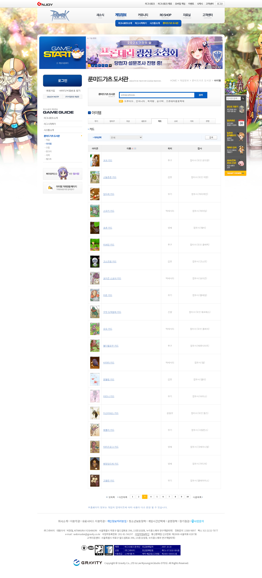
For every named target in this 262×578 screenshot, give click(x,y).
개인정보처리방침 (117, 521)
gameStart (62, 49)
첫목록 (111, 496)
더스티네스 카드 (110, 413)
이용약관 (75, 521)
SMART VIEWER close (236, 174)
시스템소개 (154, 23)
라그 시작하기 (140, 23)
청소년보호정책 (137, 521)
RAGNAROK (59, 16)
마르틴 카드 (108, 244)
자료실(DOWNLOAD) (186, 15)
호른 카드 (107, 227)
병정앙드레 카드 (110, 463)
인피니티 (140, 101)
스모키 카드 (108, 210)
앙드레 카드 (108, 194)
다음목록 (197, 496)
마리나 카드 (108, 396)
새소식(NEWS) (100, 15)
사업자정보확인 (142, 534)
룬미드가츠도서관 (62, 136)
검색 (243, 98)
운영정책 (172, 521)
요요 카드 (107, 328)
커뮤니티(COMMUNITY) (143, 15)
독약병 (150, 101)
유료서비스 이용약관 (93, 521)
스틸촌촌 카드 (109, 177)
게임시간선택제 (156, 521)
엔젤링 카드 (108, 379)
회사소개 (63, 521)
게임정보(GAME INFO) (121, 15)
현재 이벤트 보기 (110, 65)
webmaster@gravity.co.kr (86, 534)
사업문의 (199, 521)
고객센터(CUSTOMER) (207, 15)
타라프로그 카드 (110, 446)
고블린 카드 (108, 480)
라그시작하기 (62, 124)
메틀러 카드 (108, 429)
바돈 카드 (107, 295)
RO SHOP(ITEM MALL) (165, 15)
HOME (173, 80)
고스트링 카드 (109, 261)
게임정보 (184, 80)
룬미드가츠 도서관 (171, 23)
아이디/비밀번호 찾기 (69, 90)
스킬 (62, 147)
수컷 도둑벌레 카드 (112, 312)
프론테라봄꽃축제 (175, 101)
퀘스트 (62, 159)
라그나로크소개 (124, 23)
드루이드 (128, 101)
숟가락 (160, 101)
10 (188, 496)
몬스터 (62, 151)
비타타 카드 (108, 362)
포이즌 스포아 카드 (112, 278)
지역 (62, 155)
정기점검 (184, 521)
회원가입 (50, 90)
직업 (62, 140)
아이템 (62, 143)
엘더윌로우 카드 (110, 345)
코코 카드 (107, 160)
